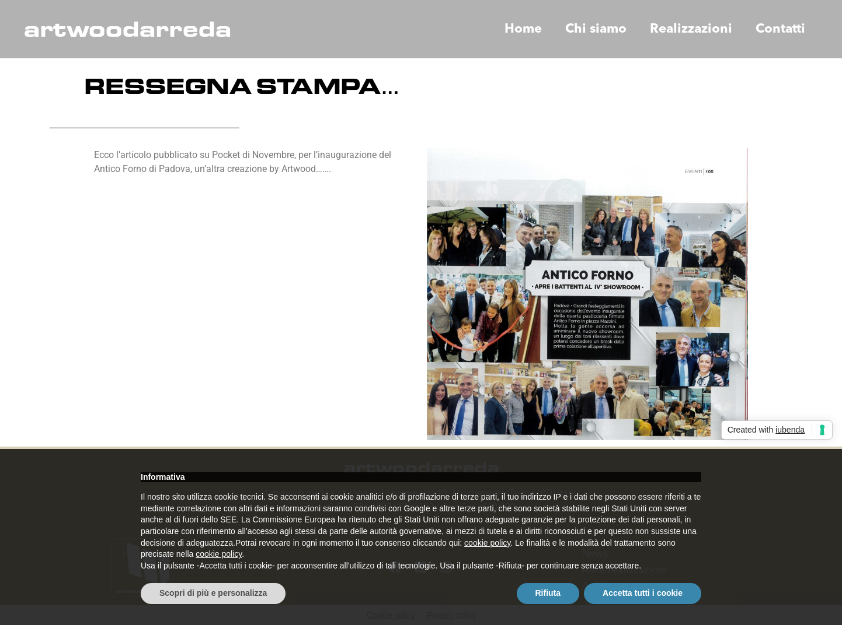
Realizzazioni (691, 29)
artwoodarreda (127, 29)
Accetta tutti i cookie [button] (643, 593)
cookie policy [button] (487, 542)
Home (523, 29)
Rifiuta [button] (548, 593)
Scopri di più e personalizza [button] (213, 593)
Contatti (780, 29)
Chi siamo (596, 29)
